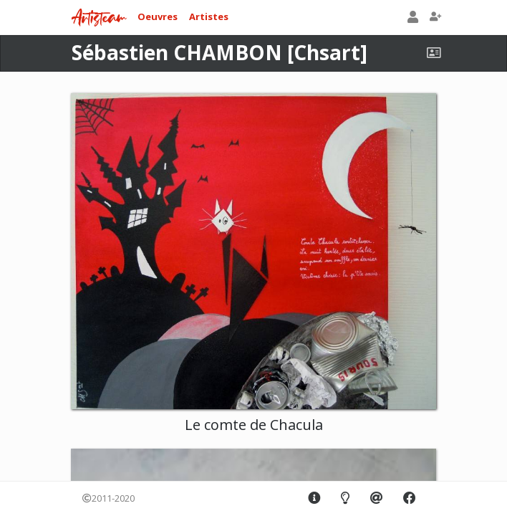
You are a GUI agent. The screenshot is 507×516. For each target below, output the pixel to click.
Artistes (208, 16)
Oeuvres (157, 16)
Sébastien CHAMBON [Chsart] (219, 52)
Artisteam (99, 18)
